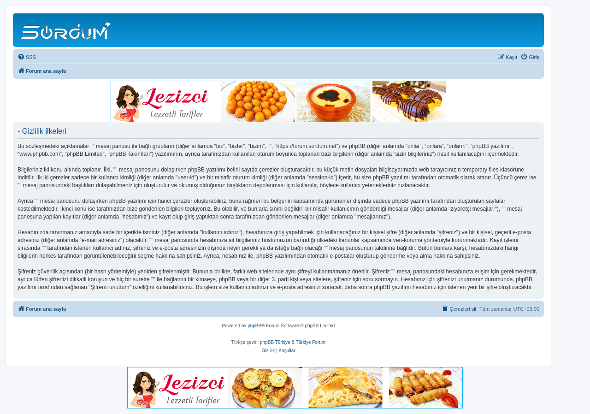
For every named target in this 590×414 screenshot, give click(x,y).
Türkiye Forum (310, 342)
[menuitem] (27, 57)
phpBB (254, 325)
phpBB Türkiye (275, 342)
